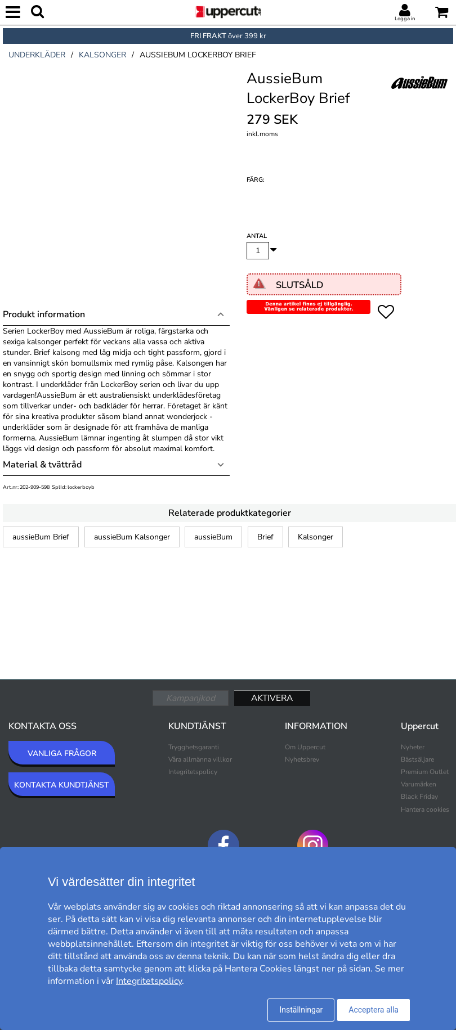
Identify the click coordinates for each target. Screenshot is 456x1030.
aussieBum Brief (40, 537)
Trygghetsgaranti (193, 747)
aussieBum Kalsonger (132, 537)
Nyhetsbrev (302, 759)
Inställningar (301, 1009)
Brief (265, 537)
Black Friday (419, 796)
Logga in (405, 18)
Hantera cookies (425, 809)
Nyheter (412, 747)
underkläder (36, 55)
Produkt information (44, 314)
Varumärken (418, 784)
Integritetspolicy (192, 771)
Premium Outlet (425, 771)
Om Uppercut (305, 747)
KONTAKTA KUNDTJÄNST (61, 785)
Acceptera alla (373, 1009)
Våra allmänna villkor (200, 759)
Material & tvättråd (42, 464)
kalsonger (102, 55)
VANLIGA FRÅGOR (62, 753)
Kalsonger (315, 537)
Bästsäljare (417, 759)
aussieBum (213, 537)
